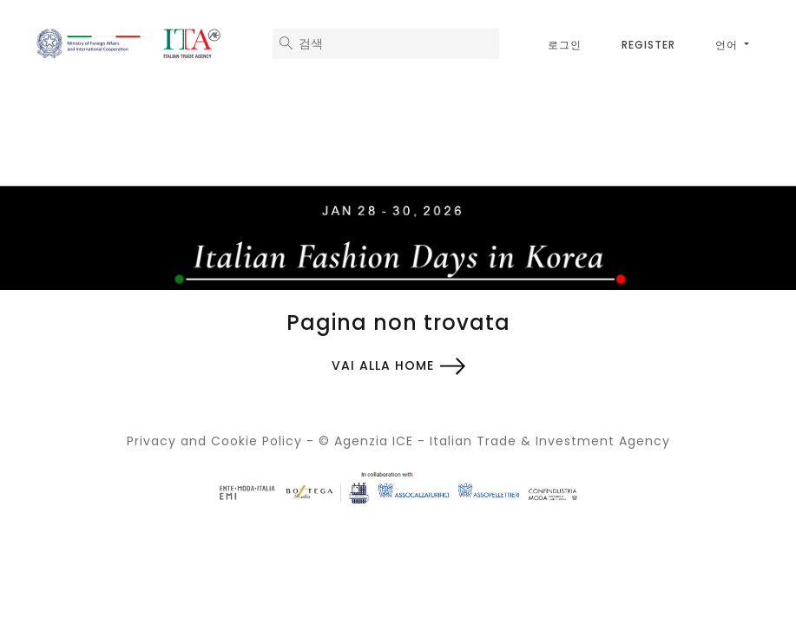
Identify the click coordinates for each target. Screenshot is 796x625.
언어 (728, 44)
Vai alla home (383, 365)
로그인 (565, 44)
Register (648, 44)
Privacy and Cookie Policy (214, 441)
